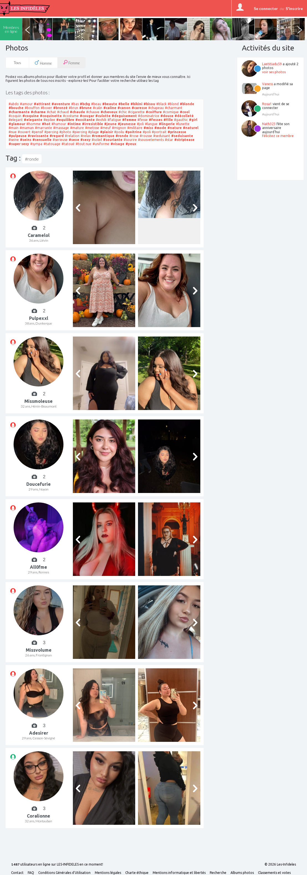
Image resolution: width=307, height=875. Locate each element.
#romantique (103, 136)
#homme (33, 124)
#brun (73, 108)
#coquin (15, 116)
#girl (193, 120)
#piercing (79, 132)
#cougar (87, 116)
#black (161, 104)
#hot (46, 124)
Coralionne (38, 815)
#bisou (149, 104)
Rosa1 (267, 104)
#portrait (159, 132)
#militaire (134, 128)
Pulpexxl (38, 318)
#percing (51, 132)
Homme (43, 62)
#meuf (105, 128)
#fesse (142, 120)
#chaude (77, 112)
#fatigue (114, 120)
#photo (65, 132)
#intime (74, 124)
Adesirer (38, 732)
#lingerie (167, 124)
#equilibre (65, 120)
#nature (174, 128)
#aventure (61, 104)
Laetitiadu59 (272, 64)
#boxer (46, 108)
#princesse (177, 132)
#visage (117, 144)
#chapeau (156, 108)
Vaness (267, 84)
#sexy (85, 139)
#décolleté (184, 116)
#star (169, 139)
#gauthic (181, 120)
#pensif (37, 132)
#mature (77, 128)
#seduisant (161, 136)
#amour (26, 104)
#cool (185, 112)
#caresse (139, 108)
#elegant (16, 120)
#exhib (101, 120)
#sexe (74, 139)
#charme (38, 112)
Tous (17, 62)
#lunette (183, 124)
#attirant (42, 104)
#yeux (131, 144)
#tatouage (52, 144)
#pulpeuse (18, 136)
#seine (14, 139)
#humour (59, 124)
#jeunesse (127, 124)
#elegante (33, 120)
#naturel (190, 128)
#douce (166, 116)
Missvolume (39, 650)
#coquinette (51, 116)
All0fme (38, 567)
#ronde (122, 136)
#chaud (63, 112)
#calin (97, 108)
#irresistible (92, 124)
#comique (171, 112)
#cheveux (109, 112)
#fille (168, 120)
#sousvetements (151, 139)
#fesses (155, 120)
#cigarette (136, 112)
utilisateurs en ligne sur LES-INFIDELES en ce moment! (57, 864)
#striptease (184, 139)
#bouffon (32, 108)
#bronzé (60, 108)
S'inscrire (294, 8)
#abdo (14, 104)
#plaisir (106, 132)
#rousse (146, 136)
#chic (123, 112)
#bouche (16, 108)
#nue (13, 132)
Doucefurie (38, 484)
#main (14, 128)
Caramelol (39, 235)
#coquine (30, 116)
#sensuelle (42, 139)
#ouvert (24, 132)
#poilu (119, 132)
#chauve (92, 112)
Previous (27, 29)
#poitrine (133, 132)
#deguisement (124, 116)
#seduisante (182, 136)
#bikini (136, 104)
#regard (57, 136)
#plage (93, 132)
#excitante (85, 120)
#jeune (110, 124)
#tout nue (83, 144)
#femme (129, 120)
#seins (25, 139)
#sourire (130, 139)
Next (299, 29)
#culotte (103, 116)
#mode (160, 128)
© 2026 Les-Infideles (280, 864)
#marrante (43, 128)
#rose (134, 136)
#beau (96, 104)
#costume (71, 116)
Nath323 (269, 124)
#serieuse (60, 139)
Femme (71, 62)
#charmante (19, 112)
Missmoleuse (38, 401)
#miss (148, 128)
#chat (51, 112)
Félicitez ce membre (278, 136)
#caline (109, 108)
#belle (123, 104)
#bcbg (85, 104)
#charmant (173, 108)
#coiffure (154, 112)
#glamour (17, 124)
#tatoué (68, 144)
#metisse (92, 128)
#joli (140, 124)
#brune (85, 108)
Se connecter (266, 8)
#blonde (187, 104)
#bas (75, 104)
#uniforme (101, 144)
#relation (72, 136)
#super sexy (19, 144)
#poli (147, 132)
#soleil (97, 139)
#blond (173, 104)
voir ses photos (274, 72)
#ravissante (38, 136)
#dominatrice (148, 116)
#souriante (112, 139)
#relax (86, 136)
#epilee (49, 120)
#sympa (36, 144)
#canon (124, 108)
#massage (61, 128)
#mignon (119, 128)
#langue (151, 124)
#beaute (109, 104)
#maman (27, 128)
